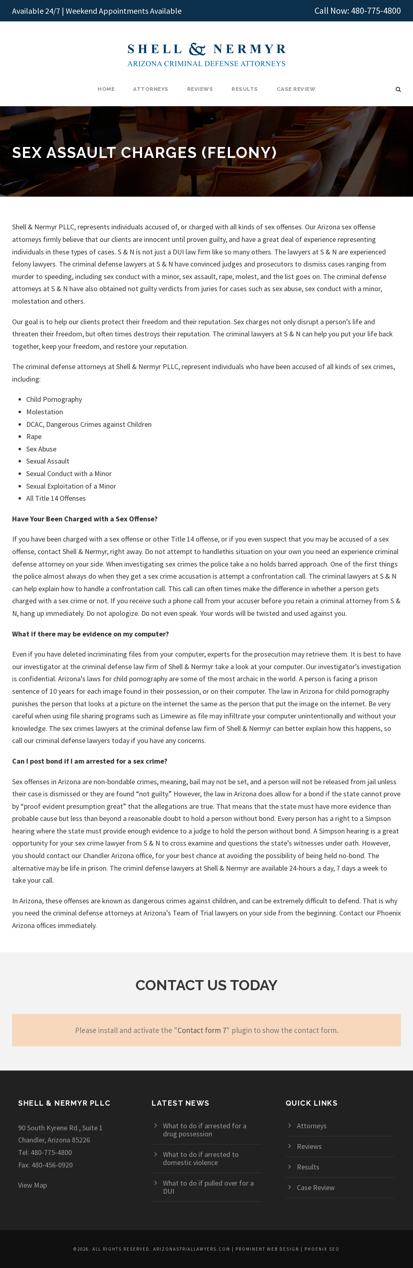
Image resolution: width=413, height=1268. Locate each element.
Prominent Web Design (267, 1249)
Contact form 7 (201, 1030)
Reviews (200, 89)
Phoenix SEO (322, 1249)
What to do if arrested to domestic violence (201, 1158)
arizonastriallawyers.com (191, 1249)
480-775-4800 (376, 10)
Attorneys (151, 89)
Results (245, 89)
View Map (32, 1185)
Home (106, 89)
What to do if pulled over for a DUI (208, 1187)
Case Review (296, 89)
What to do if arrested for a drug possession (204, 1129)
